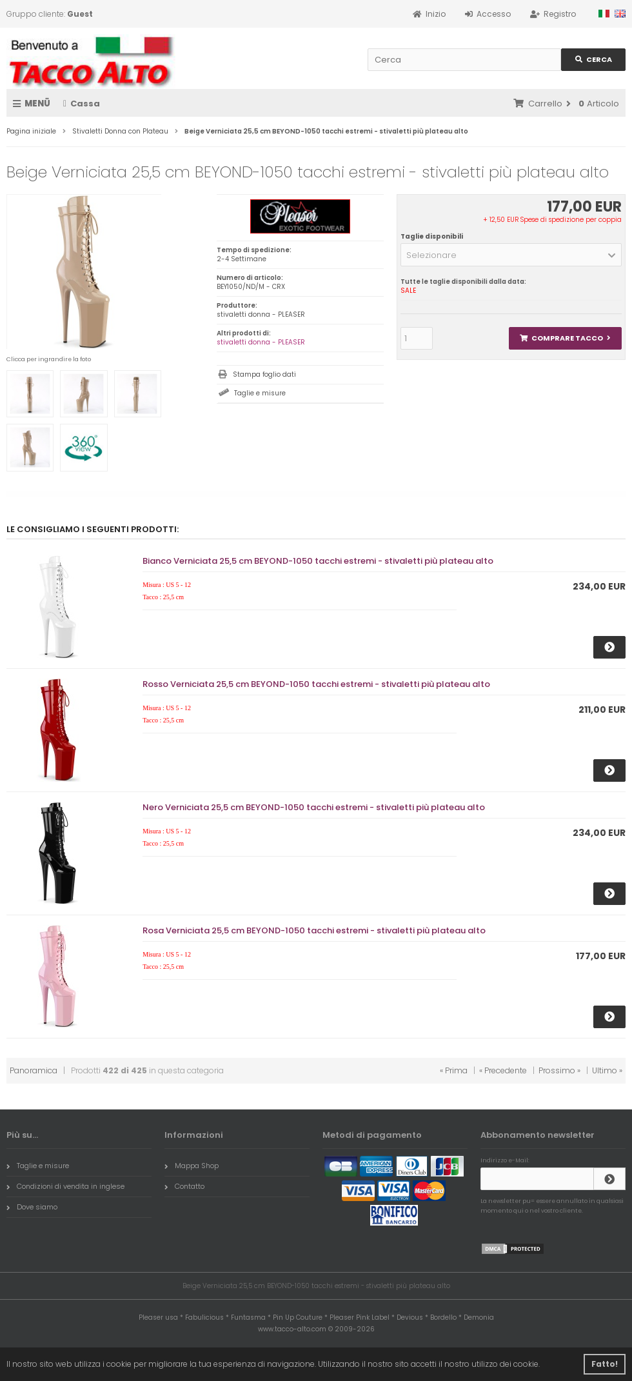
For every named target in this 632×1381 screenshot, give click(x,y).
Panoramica (33, 1070)
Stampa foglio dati (264, 374)
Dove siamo (31, 1207)
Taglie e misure (260, 393)
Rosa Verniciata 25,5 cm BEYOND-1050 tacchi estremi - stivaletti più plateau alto (314, 930)
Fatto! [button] (604, 1363)
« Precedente (503, 1070)
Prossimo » (559, 1070)
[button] (511, 254)
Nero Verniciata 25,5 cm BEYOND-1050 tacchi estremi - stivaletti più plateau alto (314, 807)
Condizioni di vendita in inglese (65, 1186)
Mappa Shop (191, 1165)
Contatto (184, 1186)
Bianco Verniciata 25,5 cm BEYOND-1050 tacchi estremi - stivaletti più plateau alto (318, 561)
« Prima (454, 1070)
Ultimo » (607, 1070)
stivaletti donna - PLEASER (261, 342)
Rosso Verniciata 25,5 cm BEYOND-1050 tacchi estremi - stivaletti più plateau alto (316, 684)
